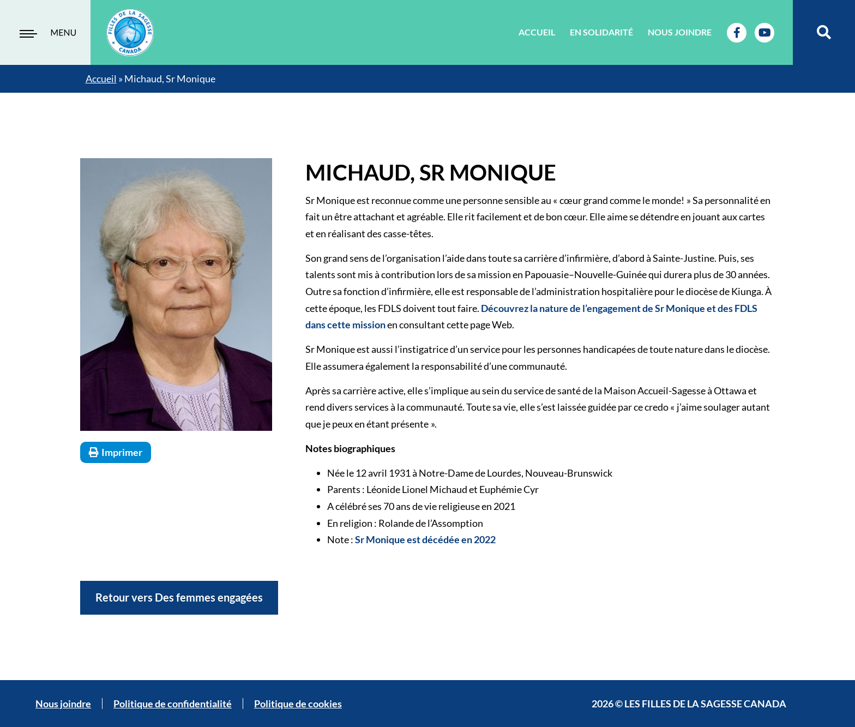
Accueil (537, 32)
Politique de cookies (298, 704)
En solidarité (601, 32)
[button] (824, 32)
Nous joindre (680, 32)
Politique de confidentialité (172, 704)
